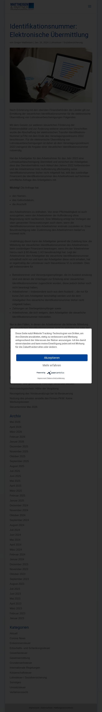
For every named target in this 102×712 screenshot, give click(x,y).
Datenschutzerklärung (56, 378)
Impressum (41, 378)
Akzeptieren (52, 357)
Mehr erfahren (52, 365)
